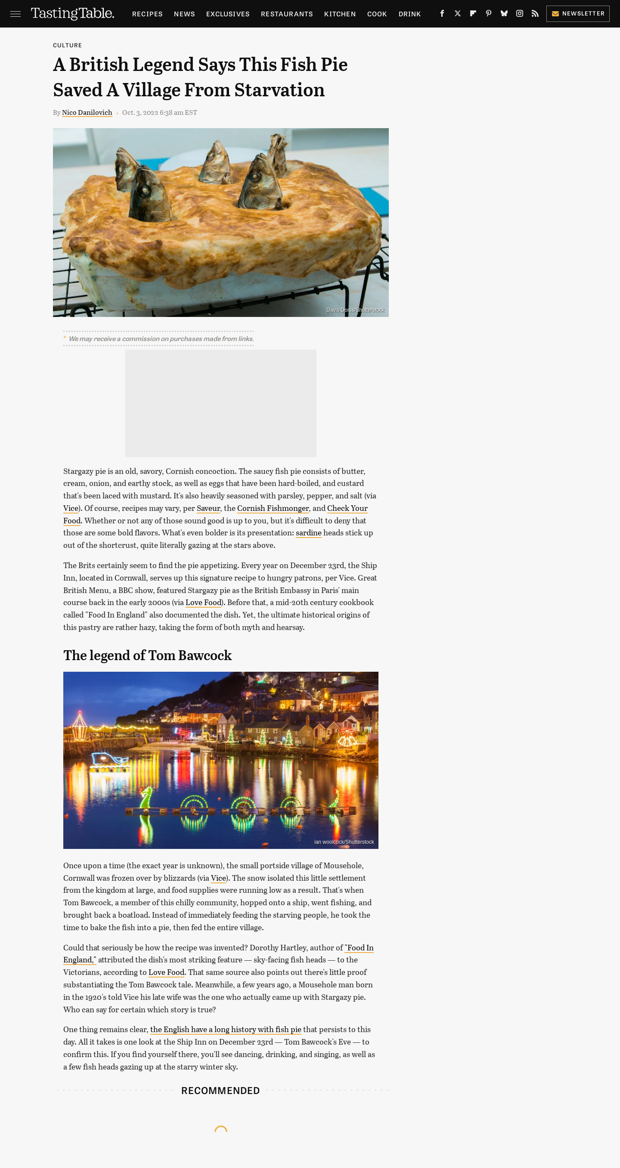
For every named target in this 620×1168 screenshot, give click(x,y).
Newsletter (578, 13)
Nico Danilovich (87, 112)
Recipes (147, 13)
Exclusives (228, 13)
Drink (410, 13)
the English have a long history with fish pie (225, 1029)
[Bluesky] (504, 15)
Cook (377, 13)
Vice (70, 507)
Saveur (208, 507)
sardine (309, 532)
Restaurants (287, 13)
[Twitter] (457, 15)
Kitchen (340, 13)
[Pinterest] (488, 15)
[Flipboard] (473, 15)
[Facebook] (442, 15)
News (184, 13)
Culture (67, 45)
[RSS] (535, 15)
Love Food (203, 602)
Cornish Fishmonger (273, 507)
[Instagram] (519, 15)
